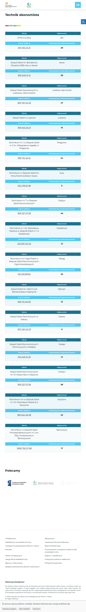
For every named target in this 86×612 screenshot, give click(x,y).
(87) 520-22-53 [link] (24, 329)
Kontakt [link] (8, 549)
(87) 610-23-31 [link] (24, 48)
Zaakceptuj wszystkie (9, 609)
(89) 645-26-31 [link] (24, 128)
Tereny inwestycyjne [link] (13, 556)
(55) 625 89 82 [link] (24, 274)
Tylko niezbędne (24, 609)
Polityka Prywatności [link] (53, 563)
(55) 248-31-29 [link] (24, 357)
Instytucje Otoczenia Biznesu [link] (57, 542)
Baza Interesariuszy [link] (53, 546)
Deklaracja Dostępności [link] (15, 582)
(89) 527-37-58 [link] (24, 213)
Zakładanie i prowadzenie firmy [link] (18, 542)
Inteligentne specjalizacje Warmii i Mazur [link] (22, 546)
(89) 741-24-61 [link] (24, 158)
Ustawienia (36, 609)
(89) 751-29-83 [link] (24, 302)
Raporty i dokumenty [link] (14, 563)
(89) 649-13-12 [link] (24, 75)
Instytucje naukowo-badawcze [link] (57, 559)
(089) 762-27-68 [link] (24, 448)
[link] (83, 21)
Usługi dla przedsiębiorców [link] (16, 559)
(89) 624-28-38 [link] (24, 415)
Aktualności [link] (49, 539)
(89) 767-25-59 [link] (24, 103)
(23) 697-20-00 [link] (24, 244)
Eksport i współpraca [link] (53, 556)
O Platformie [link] (10, 539)
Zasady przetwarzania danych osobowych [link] (22, 567)
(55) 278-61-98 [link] (24, 186)
